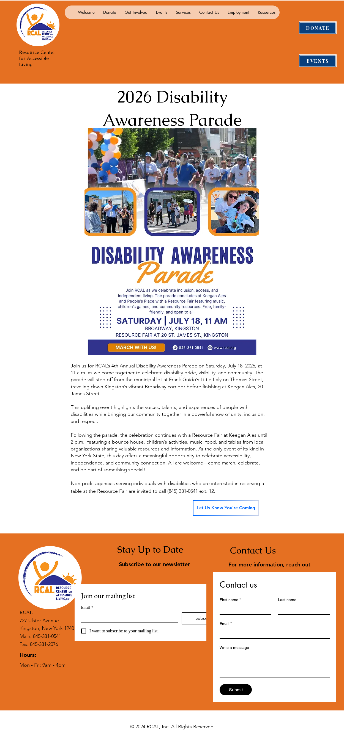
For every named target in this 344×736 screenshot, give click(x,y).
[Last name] (302, 609)
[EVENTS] (318, 60)
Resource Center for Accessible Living (37, 58)
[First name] (244, 609)
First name (230, 599)
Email (87, 607)
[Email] (128, 617)
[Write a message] (275, 664)
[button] (109, 12)
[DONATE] (318, 27)
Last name (287, 599)
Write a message (234, 647)
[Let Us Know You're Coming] (226, 508)
